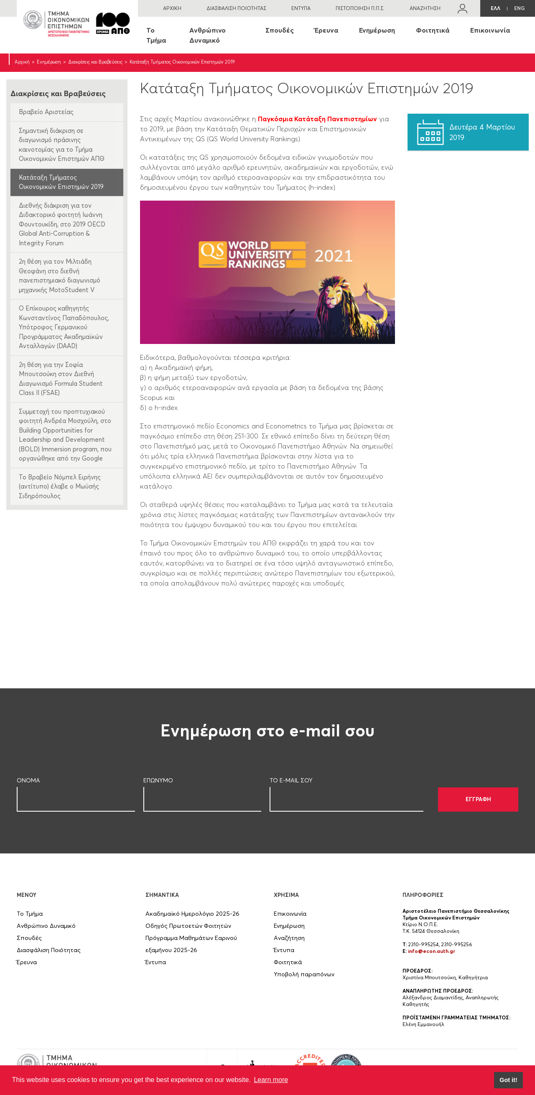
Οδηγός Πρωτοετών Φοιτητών (188, 925)
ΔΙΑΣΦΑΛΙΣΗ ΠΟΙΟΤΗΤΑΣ (236, 8)
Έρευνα (326, 30)
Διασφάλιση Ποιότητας (49, 950)
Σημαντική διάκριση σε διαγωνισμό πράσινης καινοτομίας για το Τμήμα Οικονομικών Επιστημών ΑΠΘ (61, 145)
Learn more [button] (271, 1079)
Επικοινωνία (490, 30)
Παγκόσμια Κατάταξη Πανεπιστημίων (317, 119)
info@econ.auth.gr (431, 951)
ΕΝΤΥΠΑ (301, 8)
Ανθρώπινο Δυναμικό (207, 35)
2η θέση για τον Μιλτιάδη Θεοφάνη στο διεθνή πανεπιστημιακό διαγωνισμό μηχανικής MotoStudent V (59, 275)
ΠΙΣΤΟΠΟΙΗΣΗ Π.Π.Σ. (360, 8)
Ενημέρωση (377, 30)
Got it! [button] (508, 1080)
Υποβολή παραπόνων (304, 974)
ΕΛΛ (495, 8)
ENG (519, 8)
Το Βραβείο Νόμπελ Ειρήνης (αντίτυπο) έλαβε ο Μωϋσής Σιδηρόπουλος (60, 486)
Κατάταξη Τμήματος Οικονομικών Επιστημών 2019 (61, 182)
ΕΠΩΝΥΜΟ (158, 780)
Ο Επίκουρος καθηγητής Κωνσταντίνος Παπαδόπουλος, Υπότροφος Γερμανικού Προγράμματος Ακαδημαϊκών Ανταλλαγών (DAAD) (64, 327)
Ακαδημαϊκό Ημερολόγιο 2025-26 (192, 913)
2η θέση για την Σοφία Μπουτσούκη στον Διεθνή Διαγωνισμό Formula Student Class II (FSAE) (61, 379)
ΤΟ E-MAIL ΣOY (291, 780)
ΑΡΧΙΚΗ (172, 8)
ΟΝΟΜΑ (28, 780)
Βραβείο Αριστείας (46, 112)
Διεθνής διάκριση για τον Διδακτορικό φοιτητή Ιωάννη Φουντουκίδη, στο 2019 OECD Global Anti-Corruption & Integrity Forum (62, 224)
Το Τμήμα (156, 35)
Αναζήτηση (289, 938)
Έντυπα (155, 962)
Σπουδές (279, 30)
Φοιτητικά (432, 30)
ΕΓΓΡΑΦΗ (478, 799)
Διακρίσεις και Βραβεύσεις (95, 62)
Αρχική (22, 62)
